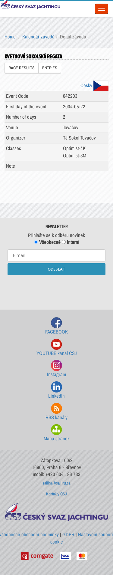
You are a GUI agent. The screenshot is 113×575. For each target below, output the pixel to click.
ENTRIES (49, 68)
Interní (70, 242)
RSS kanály (56, 412)
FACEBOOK (56, 326)
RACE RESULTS (21, 68)
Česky (94, 85)
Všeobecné (47, 242)
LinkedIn (56, 390)
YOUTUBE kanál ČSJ (56, 347)
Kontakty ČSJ (56, 494)
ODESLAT (56, 269)
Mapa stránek (57, 433)
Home (10, 36)
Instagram (56, 369)
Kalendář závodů (38, 36)
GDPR (68, 534)
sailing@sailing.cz (56, 483)
